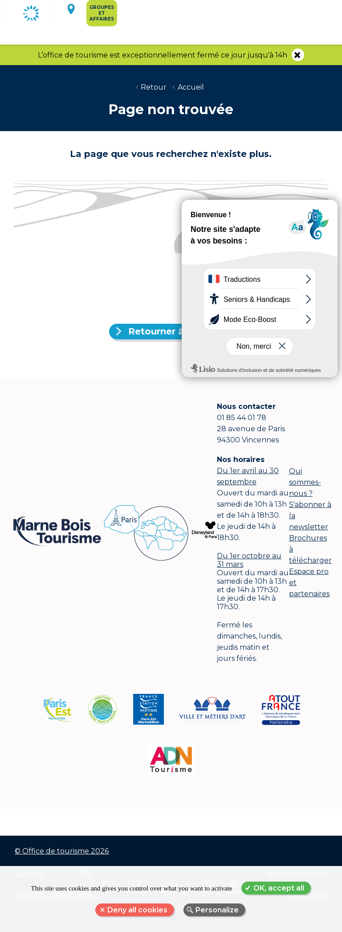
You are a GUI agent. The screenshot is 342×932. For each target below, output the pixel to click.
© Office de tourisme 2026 (62, 851)
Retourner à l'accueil (176, 331)
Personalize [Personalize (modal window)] (217, 910)
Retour (154, 87)
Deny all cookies (137, 910)
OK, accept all (278, 888)
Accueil (191, 87)
